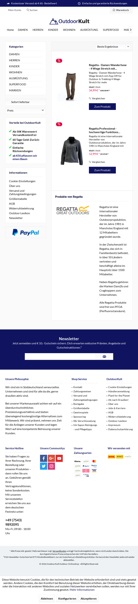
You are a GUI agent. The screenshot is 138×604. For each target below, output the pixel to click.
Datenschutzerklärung (120, 429)
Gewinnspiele (80, 412)
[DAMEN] (22, 29)
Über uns (14, 185)
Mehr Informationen (82, 589)
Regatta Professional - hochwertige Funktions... (104, 130)
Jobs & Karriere (116, 408)
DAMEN (14, 54)
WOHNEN (15, 72)
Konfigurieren (67, 598)
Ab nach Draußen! (118, 399)
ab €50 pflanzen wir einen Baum (25, 157)
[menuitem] (121, 10)
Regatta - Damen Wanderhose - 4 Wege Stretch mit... (108, 66)
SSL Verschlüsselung (84, 420)
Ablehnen (47, 598)
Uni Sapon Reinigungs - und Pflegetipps (85, 427)
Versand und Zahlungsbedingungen (22, 192)
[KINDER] (53, 29)
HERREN (14, 60)
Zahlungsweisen (82, 391)
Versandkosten (59, 551)
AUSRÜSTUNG (18, 78)
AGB (12, 203)
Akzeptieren (89, 598)
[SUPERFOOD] (110, 29)
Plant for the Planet (119, 395)
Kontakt (77, 387)
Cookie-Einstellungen (22, 181)
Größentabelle (18, 198)
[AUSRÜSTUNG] (89, 29)
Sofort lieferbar (20, 102)
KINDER (14, 66)
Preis (10, 110)
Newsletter (16, 218)
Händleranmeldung (118, 391)
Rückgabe (78, 403)
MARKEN (15, 90)
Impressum (114, 424)
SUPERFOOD (17, 84)
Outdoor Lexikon (19, 213)
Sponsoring (79, 416)
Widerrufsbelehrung (21, 208)
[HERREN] (38, 29)
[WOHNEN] (69, 29)
